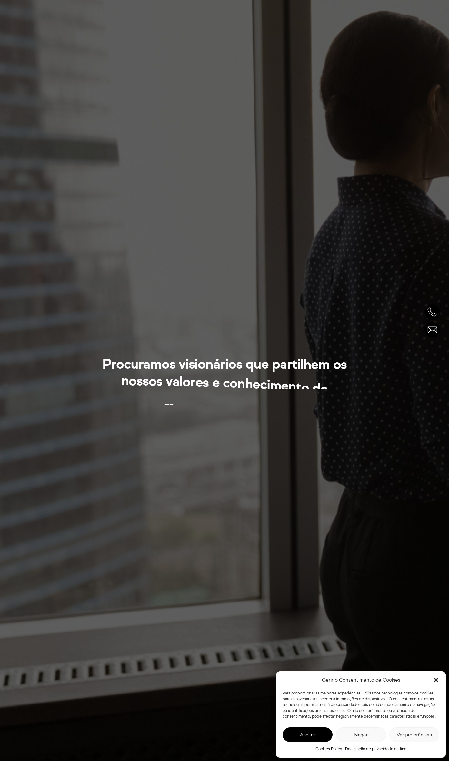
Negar (361, 734)
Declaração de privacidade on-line (375, 748)
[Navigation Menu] (432, 20)
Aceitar (307, 734)
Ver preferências (414, 734)
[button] (436, 680)
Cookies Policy (328, 748)
